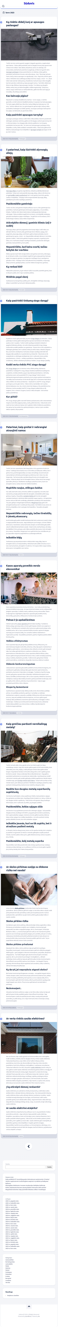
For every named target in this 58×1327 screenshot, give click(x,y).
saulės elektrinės (36, 1067)
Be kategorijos (23, 416)
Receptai (21, 290)
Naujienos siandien (13, 1295)
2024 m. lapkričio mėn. (12, 1211)
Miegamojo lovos (36, 502)
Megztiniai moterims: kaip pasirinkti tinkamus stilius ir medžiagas (25, 1189)
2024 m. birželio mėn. (11, 1219)
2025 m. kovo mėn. (11, 1205)
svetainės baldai (28, 496)
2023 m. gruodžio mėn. (12, 1230)
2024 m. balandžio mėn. (12, 1221)
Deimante (15, 138)
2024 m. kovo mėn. (11, 1223)
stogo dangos (35, 338)
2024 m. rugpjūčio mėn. (12, 1215)
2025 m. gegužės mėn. (12, 1201)
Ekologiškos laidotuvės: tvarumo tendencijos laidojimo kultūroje (25, 1185)
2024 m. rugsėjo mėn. (11, 1213)
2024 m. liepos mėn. (11, 1217)
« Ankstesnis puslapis (28, 1146)
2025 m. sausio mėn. (11, 1207)
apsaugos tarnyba (36, 129)
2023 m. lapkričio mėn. (12, 1232)
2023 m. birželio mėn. (11, 1242)
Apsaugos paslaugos (12, 72)
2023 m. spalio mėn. (11, 1234)
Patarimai (8, 1274)
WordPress (28, 1316)
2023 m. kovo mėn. (11, 1248)
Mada (7, 1266)
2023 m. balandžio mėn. (12, 1246)
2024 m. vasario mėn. (11, 1225)
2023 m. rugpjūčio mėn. (12, 1238)
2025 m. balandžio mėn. (12, 1203)
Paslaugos (22, 138)
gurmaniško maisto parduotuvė (17, 195)
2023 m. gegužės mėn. (12, 1244)
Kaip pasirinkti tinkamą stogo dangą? (27, 300)
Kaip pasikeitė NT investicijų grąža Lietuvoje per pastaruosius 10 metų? (27, 1179)
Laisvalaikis (9, 1264)
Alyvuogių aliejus (11, 191)
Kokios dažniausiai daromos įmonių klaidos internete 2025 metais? (25, 1187)
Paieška (7, 1164)
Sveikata (8, 1280)
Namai (21, 555)
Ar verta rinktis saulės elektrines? (25, 1018)
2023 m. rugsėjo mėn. (11, 1236)
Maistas (7, 1268)
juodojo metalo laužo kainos (26, 780)
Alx (39, 1316)
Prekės (7, 1276)
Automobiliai (9, 1260)
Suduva (14, 713)
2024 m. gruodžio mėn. (12, 1209)
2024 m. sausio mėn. (11, 1228)
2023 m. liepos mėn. (11, 1240)
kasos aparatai (22, 624)
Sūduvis (29, 3)
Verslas (19, 713)
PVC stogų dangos (11, 368)
